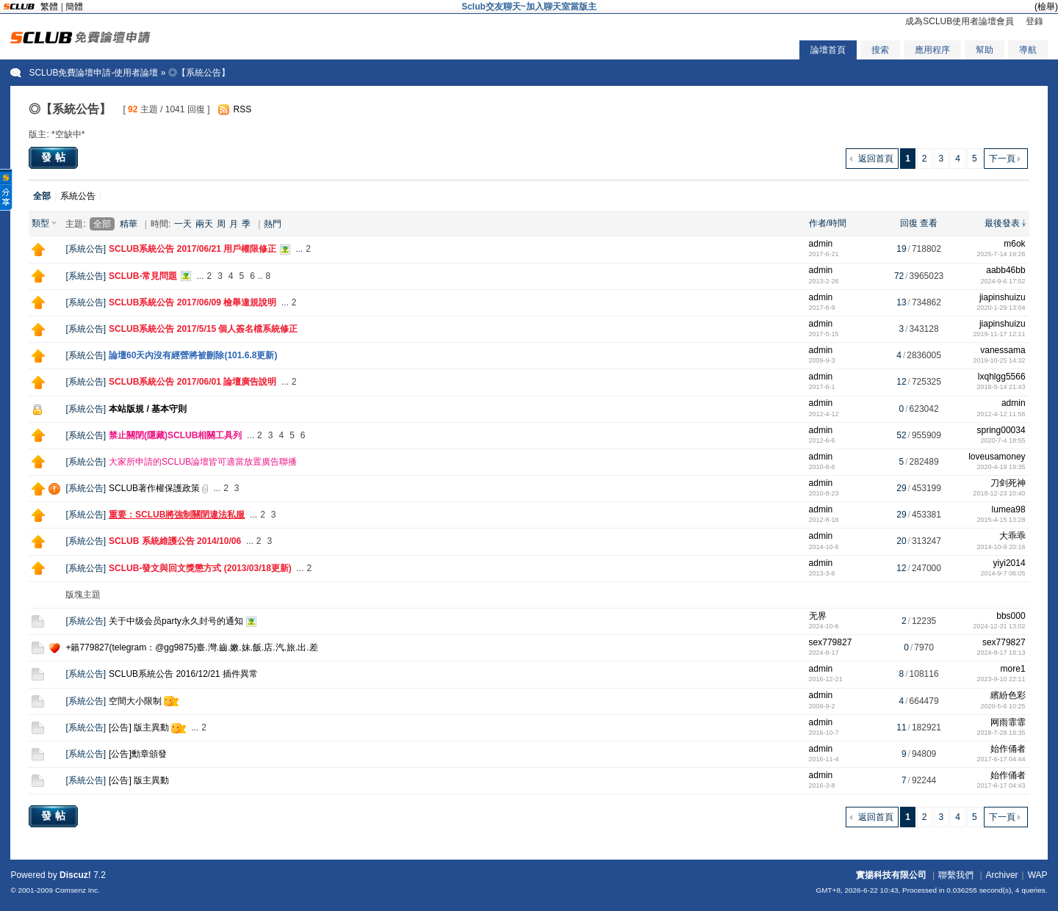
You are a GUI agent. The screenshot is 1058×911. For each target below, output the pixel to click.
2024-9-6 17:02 (1003, 281)
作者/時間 (827, 223)
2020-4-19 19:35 (1001, 467)
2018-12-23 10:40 (1000, 493)
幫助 (984, 50)
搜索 (880, 50)
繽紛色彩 (1008, 695)
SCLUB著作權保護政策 (154, 488)
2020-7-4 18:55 (1003, 440)
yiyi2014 (1009, 563)
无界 (818, 616)
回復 (909, 223)
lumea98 (1009, 509)
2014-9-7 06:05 (1003, 573)
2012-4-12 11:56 (1001, 414)
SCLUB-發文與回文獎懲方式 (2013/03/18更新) (200, 568)
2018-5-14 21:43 (1001, 387)
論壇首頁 (828, 50)
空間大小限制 (135, 701)
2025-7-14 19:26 (1001, 254)
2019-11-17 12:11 (1000, 334)
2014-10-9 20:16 (1001, 547)
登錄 (1034, 21)
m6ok (1014, 244)
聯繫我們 (956, 875)
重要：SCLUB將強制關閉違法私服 (177, 514)
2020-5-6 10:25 (1003, 706)
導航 (1028, 50)
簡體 (74, 6)
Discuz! (75, 875)
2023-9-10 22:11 (1001, 679)
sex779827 (830, 642)
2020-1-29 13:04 (1001, 307)
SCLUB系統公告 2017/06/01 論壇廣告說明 (192, 382)
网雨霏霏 (1008, 722)
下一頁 (1002, 158)
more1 (1013, 669)
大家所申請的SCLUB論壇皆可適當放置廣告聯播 (203, 462)
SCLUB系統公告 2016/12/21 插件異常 (183, 674)
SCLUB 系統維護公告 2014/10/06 (175, 541)
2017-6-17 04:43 (1001, 785)
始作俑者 (1008, 749)
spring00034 (1001, 430)
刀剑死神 (1008, 483)
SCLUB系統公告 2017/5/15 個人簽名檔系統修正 (203, 329)
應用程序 (932, 50)
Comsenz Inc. (77, 890)
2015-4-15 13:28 (1001, 519)
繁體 (49, 6)
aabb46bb (1005, 270)
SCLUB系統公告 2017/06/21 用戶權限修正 (192, 249)
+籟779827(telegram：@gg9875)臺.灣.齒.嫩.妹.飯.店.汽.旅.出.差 (191, 647)
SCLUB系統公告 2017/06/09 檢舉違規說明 (192, 302)
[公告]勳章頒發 (138, 754)
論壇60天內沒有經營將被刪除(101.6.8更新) (193, 355)
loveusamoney (996, 456)
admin (821, 244)
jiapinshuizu (1002, 297)
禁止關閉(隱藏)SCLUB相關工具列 (175, 435)
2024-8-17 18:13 (1001, 652)
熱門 (272, 224)
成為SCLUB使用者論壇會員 (959, 21)
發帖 (55, 157)
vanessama (1002, 350)
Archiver (1002, 875)
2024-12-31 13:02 (1000, 626)
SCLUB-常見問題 (143, 276)
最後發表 (1002, 223)
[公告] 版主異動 (139, 727)
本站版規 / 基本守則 (148, 409)
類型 (40, 223)
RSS (242, 109)
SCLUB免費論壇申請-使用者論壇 (93, 73)
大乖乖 (1012, 536)
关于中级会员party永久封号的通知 (176, 621)
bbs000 (1010, 616)
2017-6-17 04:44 (1001, 759)
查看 (929, 223)
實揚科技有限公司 (891, 875)
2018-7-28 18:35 (1001, 732)
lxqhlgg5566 (1002, 376)
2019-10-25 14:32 (1000, 360)
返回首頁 (875, 158)
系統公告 (78, 196)
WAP (1038, 875)
